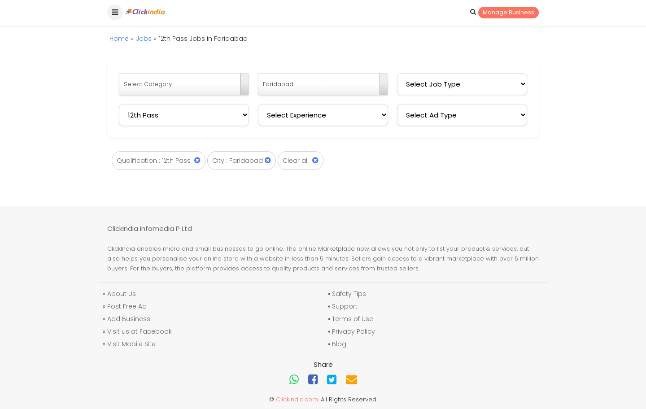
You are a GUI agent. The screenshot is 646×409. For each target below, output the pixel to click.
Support (345, 306)
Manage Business (508, 12)
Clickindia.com (297, 399)
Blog (339, 343)
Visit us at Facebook (139, 331)
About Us (121, 293)
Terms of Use (352, 318)
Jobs (144, 38)
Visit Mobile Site (131, 343)
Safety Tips (349, 293)
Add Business (128, 318)
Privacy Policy (353, 331)
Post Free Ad (127, 306)
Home (119, 38)
